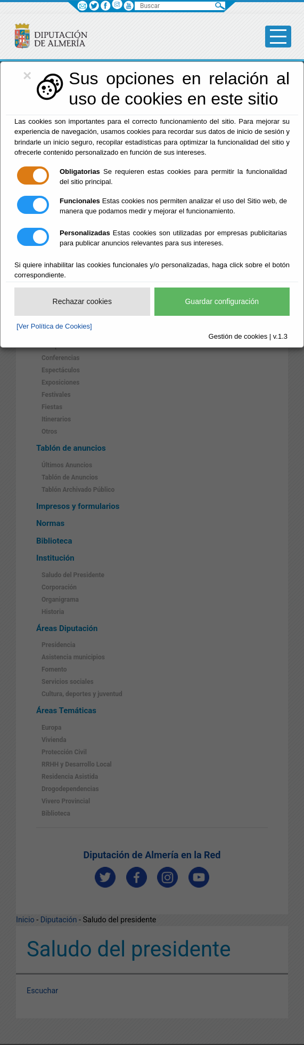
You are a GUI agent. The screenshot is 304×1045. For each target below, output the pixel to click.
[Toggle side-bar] (278, 36)
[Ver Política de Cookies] (54, 326)
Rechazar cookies (82, 301)
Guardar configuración (222, 301)
